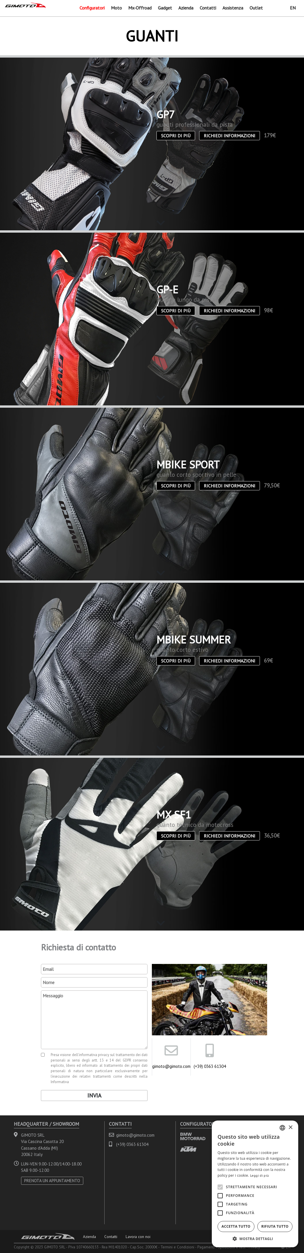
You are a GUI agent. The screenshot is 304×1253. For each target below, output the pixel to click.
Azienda (185, 8)
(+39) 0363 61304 (210, 1066)
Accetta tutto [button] (236, 1226)
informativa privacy (94, 1054)
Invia (94, 1095)
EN (293, 8)
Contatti (208, 8)
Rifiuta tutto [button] (275, 1226)
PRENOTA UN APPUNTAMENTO (52, 1180)
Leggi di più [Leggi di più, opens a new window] (259, 1175)
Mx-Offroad (140, 8)
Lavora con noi (138, 1236)
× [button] (290, 1127)
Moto (116, 8)
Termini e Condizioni (177, 1247)
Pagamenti (206, 1247)
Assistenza (232, 8)
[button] (255, 1238)
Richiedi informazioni (229, 135)
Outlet (256, 8)
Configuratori (92, 8)
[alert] (255, 1184)
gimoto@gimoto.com (171, 1066)
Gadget (165, 8)
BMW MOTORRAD (192, 1136)
